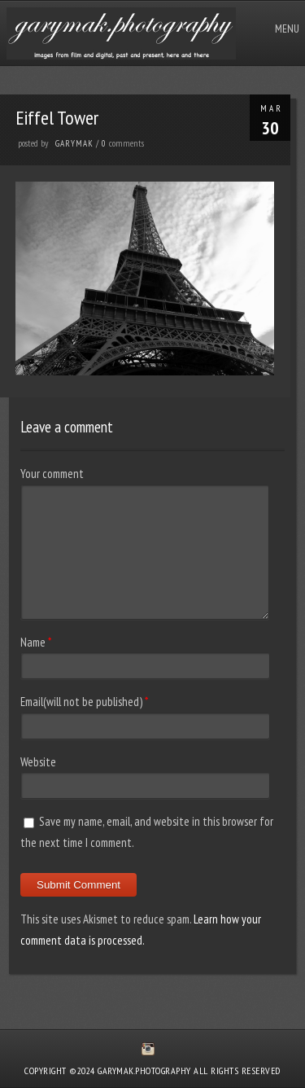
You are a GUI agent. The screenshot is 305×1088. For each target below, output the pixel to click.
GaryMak (74, 143)
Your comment (52, 473)
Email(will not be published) (81, 701)
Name (33, 642)
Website (38, 762)
